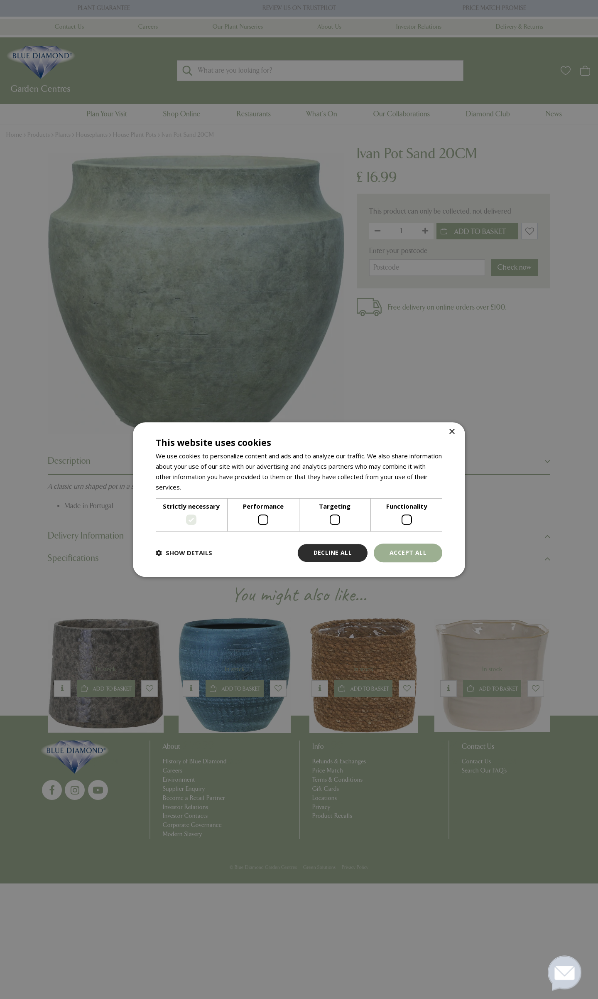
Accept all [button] (408, 552)
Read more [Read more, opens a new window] (199, 487)
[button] (184, 552)
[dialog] (299, 499)
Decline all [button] (333, 552)
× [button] (451, 432)
